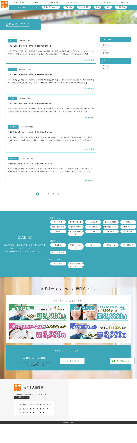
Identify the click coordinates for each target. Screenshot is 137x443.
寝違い (128, 222)
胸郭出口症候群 (58, 227)
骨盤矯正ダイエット (51, 7)
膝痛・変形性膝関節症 (75, 236)
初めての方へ (19, 2)
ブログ (89, 2)
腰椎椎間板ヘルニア (111, 228)
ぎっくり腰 (58, 222)
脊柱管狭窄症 (75, 227)
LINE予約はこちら (106, 370)
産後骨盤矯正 (84, 7)
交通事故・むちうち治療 (75, 249)
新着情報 (106, 53)
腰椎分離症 (93, 227)
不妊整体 (68, 7)
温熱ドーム (110, 248)
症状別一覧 (125, 2)
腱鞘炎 (58, 234)
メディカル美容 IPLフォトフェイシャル (75, 272)
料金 (36, 2)
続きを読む (90, 60)
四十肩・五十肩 (75, 222)
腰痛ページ (128, 227)
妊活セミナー (108, 69)
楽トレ (93, 248)
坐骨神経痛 (121, 7)
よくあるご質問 (71, 2)
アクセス (107, 2)
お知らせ (106, 45)
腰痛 (108, 7)
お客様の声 (54, 2)
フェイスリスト (58, 270)
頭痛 (97, 7)
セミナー (106, 50)
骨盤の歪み (128, 234)
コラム (105, 47)
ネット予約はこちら (72, 370)
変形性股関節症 (110, 222)
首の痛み (110, 234)
